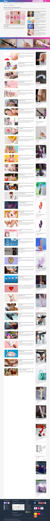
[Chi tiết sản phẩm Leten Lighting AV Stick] (41, 188)
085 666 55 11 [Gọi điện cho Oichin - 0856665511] (7, 506)
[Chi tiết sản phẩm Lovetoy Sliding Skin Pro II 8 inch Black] (41, 170)
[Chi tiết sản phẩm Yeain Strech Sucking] (41, 411)
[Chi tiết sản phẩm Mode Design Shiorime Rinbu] (41, 281)
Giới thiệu (27, 502)
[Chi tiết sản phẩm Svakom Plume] (41, 486)
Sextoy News (23, 2)
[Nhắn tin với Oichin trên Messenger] (6, 503)
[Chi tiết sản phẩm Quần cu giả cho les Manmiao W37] (41, 58)
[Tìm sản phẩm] (43, 1)
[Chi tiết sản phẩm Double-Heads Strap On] (41, 318)
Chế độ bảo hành (28, 509)
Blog (5, 2)
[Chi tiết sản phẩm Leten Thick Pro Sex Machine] (41, 430)
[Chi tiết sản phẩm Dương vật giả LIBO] (41, 151)
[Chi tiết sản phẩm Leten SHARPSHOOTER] (41, 449)
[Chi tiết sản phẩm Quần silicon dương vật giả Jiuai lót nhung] (41, 95)
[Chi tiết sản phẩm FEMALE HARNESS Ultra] (41, 356)
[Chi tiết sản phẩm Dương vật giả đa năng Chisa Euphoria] (41, 114)
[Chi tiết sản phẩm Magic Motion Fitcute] (41, 374)
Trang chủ (5, 5)
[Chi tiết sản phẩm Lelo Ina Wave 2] (41, 225)
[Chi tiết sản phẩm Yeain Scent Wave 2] (41, 393)
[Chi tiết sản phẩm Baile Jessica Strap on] (41, 337)
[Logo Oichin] (6, 1)
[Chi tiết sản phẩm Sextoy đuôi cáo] (41, 77)
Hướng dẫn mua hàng (28, 508)
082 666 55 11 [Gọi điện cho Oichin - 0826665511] (7, 507)
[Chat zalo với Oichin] (4, 503)
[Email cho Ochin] (8, 503)
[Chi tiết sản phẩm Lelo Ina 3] (41, 207)
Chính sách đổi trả (28, 507)
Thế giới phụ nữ (17, 2)
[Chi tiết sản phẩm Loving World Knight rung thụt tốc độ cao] (41, 244)
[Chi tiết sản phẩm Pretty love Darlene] (41, 467)
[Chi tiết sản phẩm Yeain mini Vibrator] (41, 132)
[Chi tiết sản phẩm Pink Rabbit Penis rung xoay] (41, 300)
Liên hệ (27, 503)
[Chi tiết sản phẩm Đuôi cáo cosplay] (41, 263)
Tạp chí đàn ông (10, 2)
